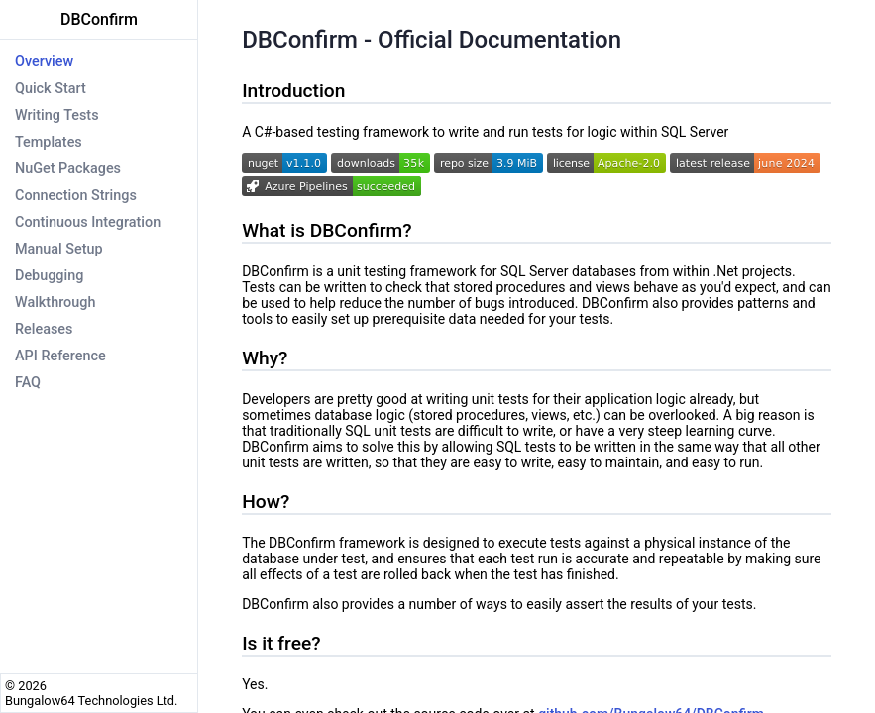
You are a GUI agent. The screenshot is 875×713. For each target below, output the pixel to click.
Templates (48, 142)
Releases (43, 329)
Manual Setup (59, 249)
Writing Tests (57, 115)
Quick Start (50, 88)
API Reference (60, 356)
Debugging (49, 275)
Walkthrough (55, 302)
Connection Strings (76, 195)
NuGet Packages (68, 168)
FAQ (28, 382)
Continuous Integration (88, 222)
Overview (44, 61)
